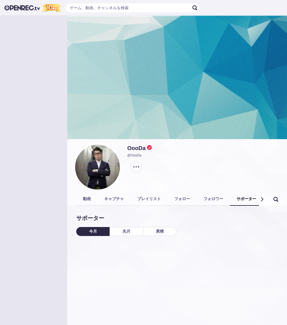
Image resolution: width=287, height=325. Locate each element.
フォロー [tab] (182, 199)
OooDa (136, 148)
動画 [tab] (87, 199)
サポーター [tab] (246, 199)
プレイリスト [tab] (149, 199)
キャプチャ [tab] (114, 199)
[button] (262, 199)
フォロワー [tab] (213, 199)
